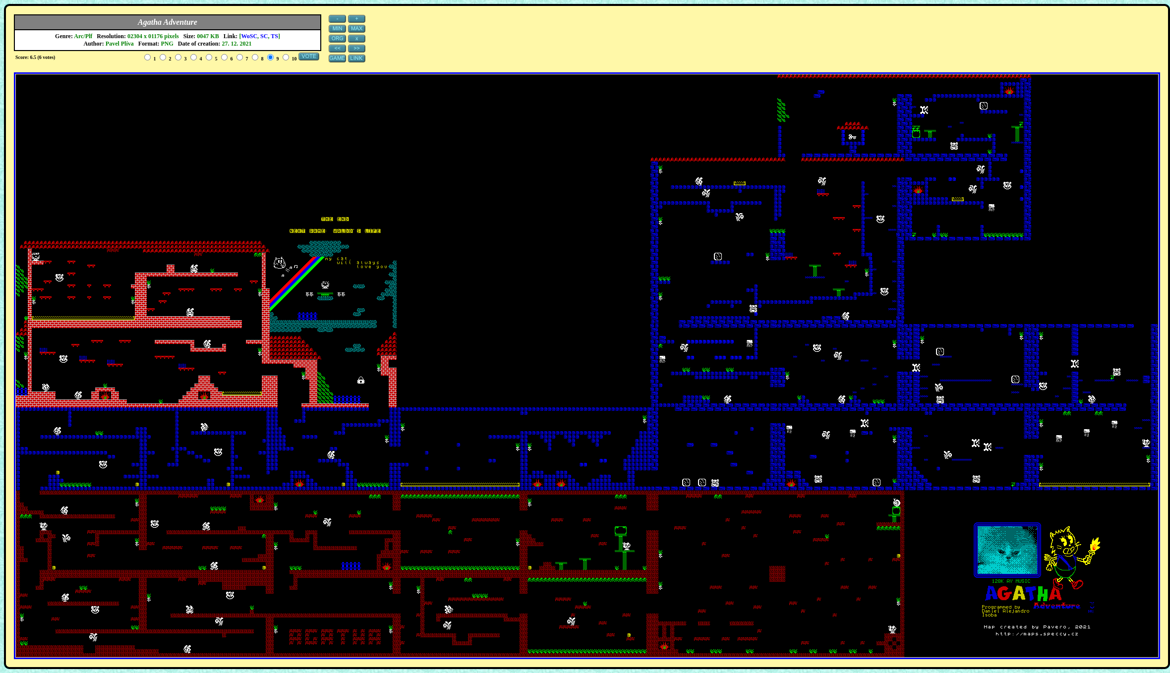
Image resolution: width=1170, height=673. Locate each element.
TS (274, 36)
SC (264, 36)
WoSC (249, 36)
